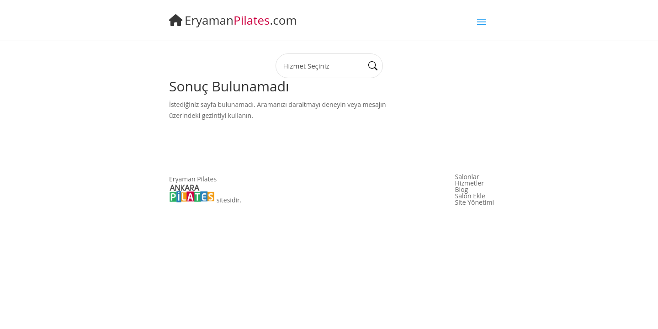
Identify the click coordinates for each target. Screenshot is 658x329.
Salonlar (467, 177)
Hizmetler (469, 183)
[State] (329, 65)
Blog (461, 189)
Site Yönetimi (474, 202)
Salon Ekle (470, 196)
